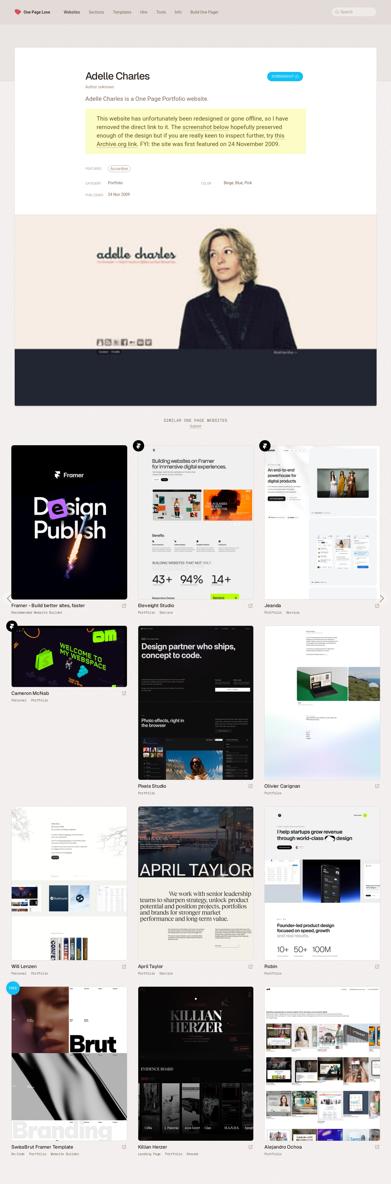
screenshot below (205, 127)
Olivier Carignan (282, 786)
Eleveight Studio (156, 605)
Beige (229, 183)
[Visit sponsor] (124, 606)
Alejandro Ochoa (283, 1147)
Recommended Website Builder (36, 612)
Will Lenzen (24, 966)
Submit (195, 426)
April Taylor (150, 966)
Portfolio (115, 183)
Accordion (119, 168)
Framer (138, 445)
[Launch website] (250, 606)
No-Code (18, 1154)
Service (166, 612)
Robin (270, 966)
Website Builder (65, 1154)
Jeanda (272, 605)
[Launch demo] (124, 1147)
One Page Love (37, 12)
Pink (248, 183)
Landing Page (149, 1154)
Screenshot (285, 76)
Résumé (192, 1154)
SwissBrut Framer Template (42, 1147)
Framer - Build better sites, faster (48, 605)
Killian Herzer (152, 1147)
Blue (239, 183)
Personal (19, 700)
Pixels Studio (152, 786)
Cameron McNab (30, 693)
